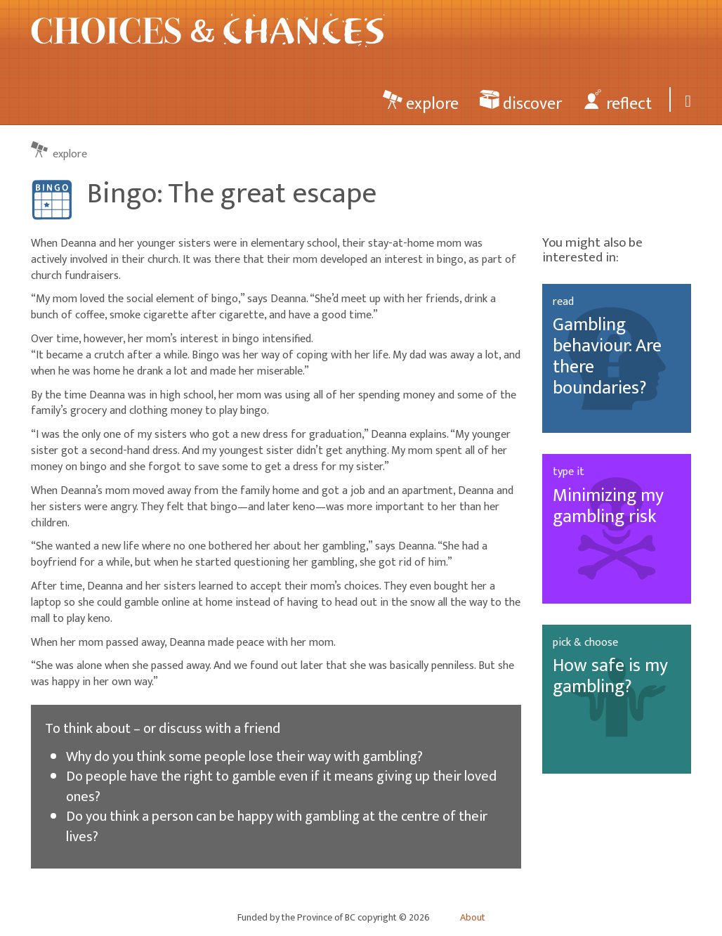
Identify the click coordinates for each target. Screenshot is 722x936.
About (472, 918)
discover (521, 103)
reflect (617, 103)
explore (421, 103)
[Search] (685, 99)
